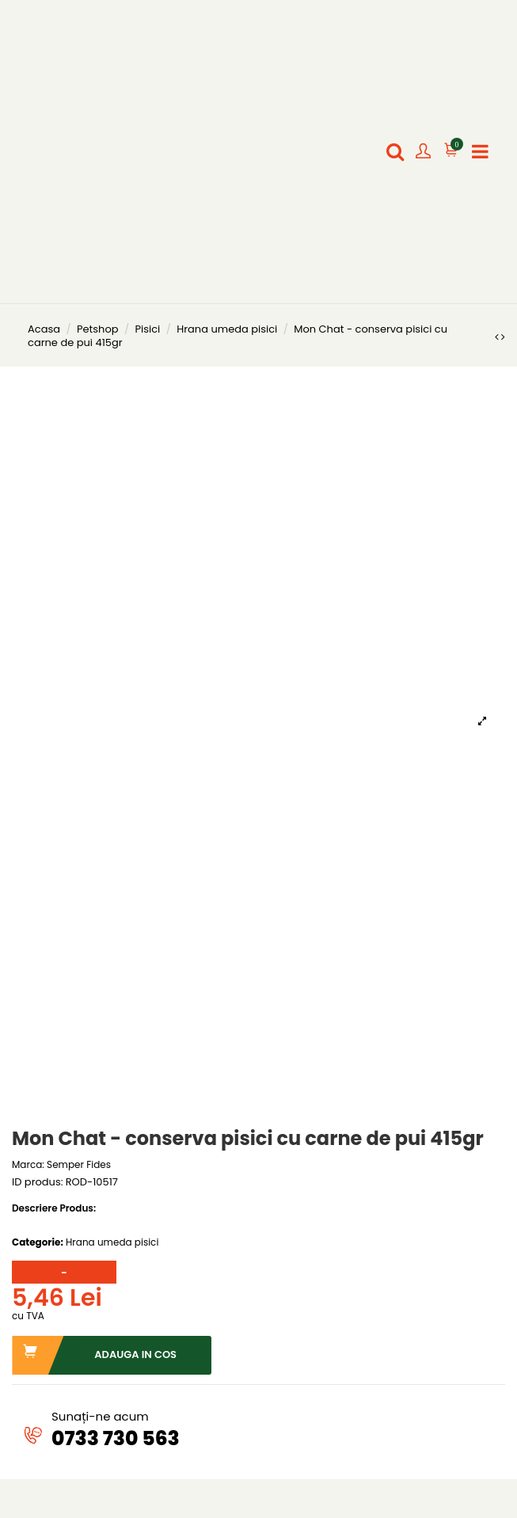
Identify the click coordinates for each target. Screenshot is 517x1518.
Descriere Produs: (54, 1208)
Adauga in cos (95, 1355)
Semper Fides (79, 1164)
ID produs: (37, 1182)
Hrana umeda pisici (112, 1242)
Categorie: (37, 1242)
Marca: (28, 1164)
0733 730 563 (115, 1438)
